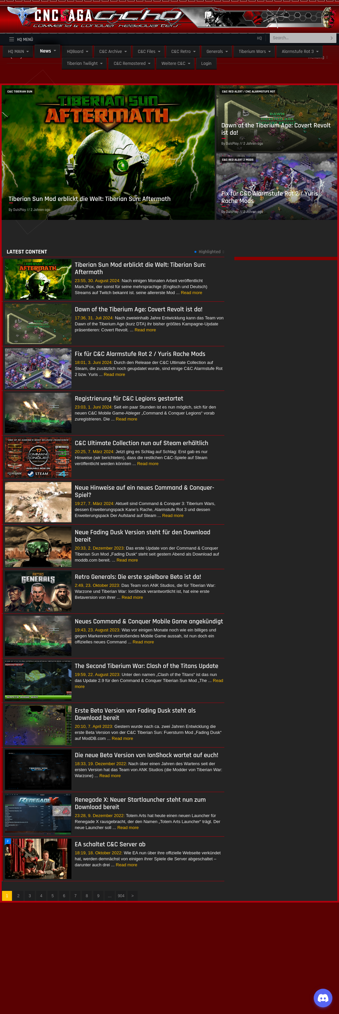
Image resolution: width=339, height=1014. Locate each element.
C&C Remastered (130, 64)
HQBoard (75, 52)
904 (121, 896)
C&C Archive (110, 52)
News (45, 51)
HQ (259, 38)
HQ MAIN (16, 52)
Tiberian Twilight (82, 64)
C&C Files (147, 52)
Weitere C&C (173, 64)
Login (206, 64)
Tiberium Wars (252, 52)
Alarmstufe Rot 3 (298, 52)
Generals (215, 52)
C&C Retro (181, 52)
